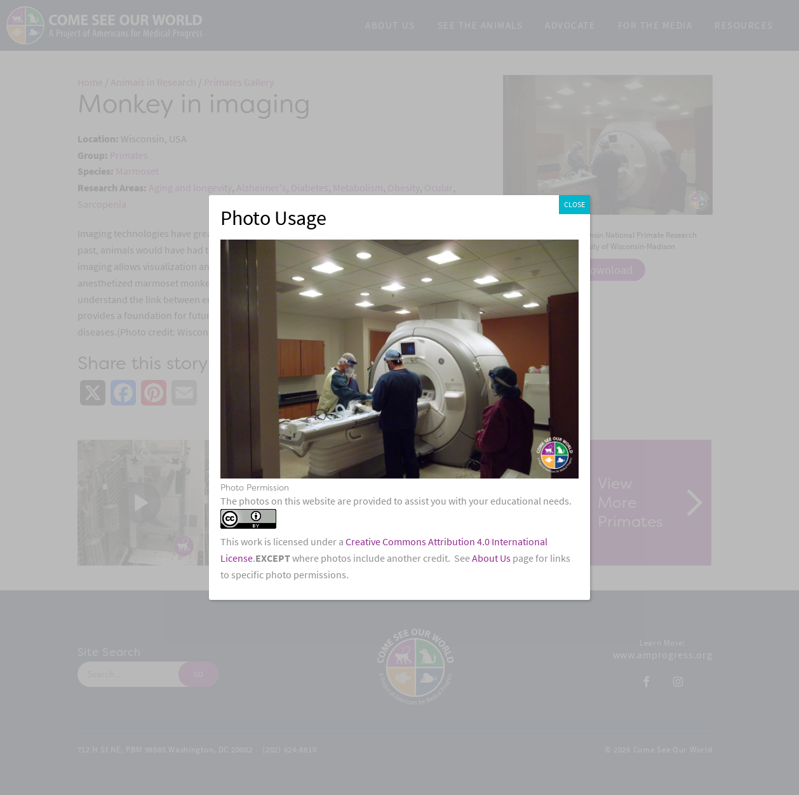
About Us (491, 558)
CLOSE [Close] (574, 205)
